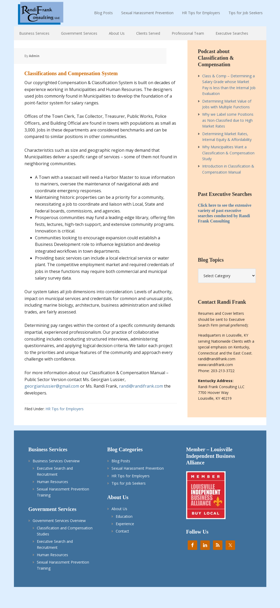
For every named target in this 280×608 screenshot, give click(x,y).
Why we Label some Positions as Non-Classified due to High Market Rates (227, 120)
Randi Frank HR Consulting (40, 13)
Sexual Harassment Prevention (137, 468)
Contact (122, 531)
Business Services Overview (56, 460)
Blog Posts (120, 460)
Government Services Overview (59, 520)
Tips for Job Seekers (128, 483)
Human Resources (52, 481)
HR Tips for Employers (64, 408)
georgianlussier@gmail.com (51, 386)
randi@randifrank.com (141, 386)
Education (124, 516)
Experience (125, 523)
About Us (119, 508)
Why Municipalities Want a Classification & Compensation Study (228, 152)
